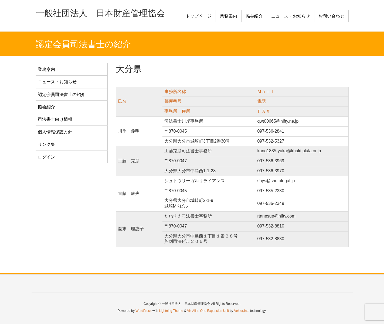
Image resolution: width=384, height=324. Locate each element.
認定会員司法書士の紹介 (61, 94)
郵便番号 (173, 101)
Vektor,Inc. (241, 311)
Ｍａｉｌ (265, 91)
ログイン (46, 157)
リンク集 (46, 144)
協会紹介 (46, 107)
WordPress (143, 311)
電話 (261, 101)
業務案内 (46, 69)
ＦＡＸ (263, 111)
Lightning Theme (171, 311)
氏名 (122, 101)
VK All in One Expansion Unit (208, 311)
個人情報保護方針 (55, 132)
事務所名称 (175, 91)
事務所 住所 (177, 111)
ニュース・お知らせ (57, 82)
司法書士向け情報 (55, 119)
